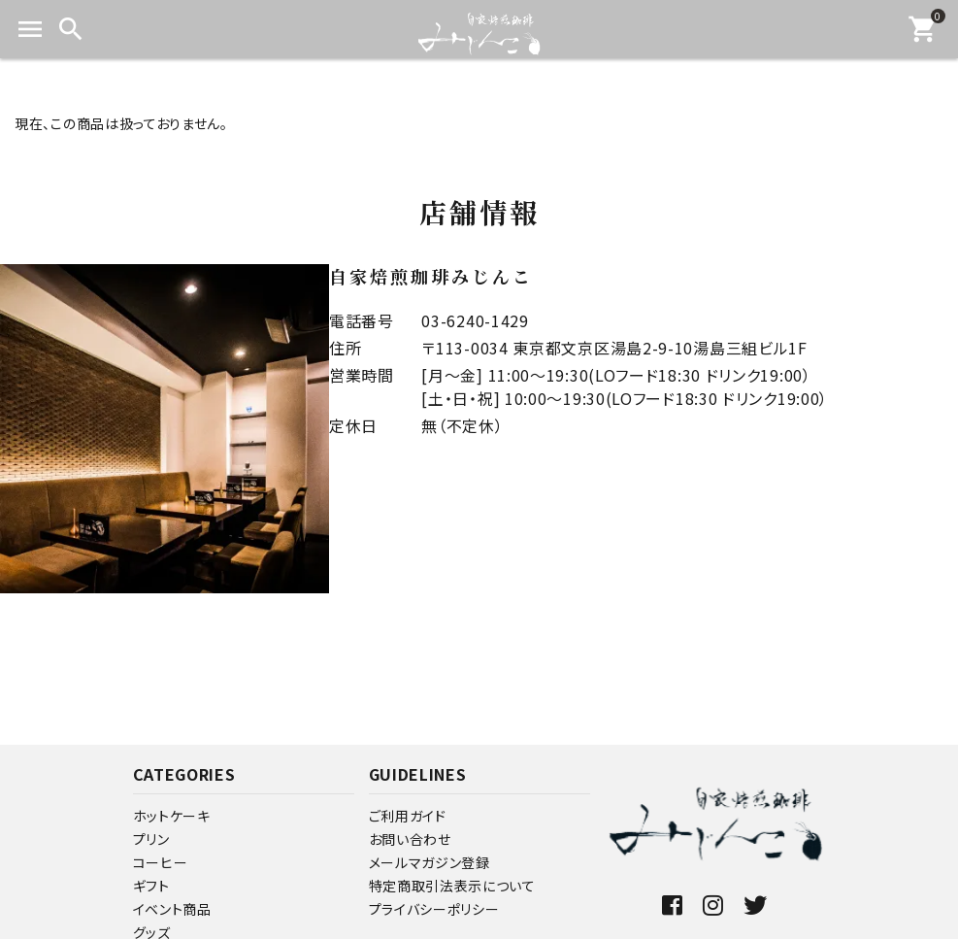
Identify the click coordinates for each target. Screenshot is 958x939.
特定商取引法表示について (452, 885)
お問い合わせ (410, 839)
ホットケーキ (172, 815)
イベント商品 (172, 909)
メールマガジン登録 (429, 862)
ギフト (151, 885)
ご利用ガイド (407, 815)
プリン (151, 839)
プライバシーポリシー (434, 909)
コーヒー (160, 862)
